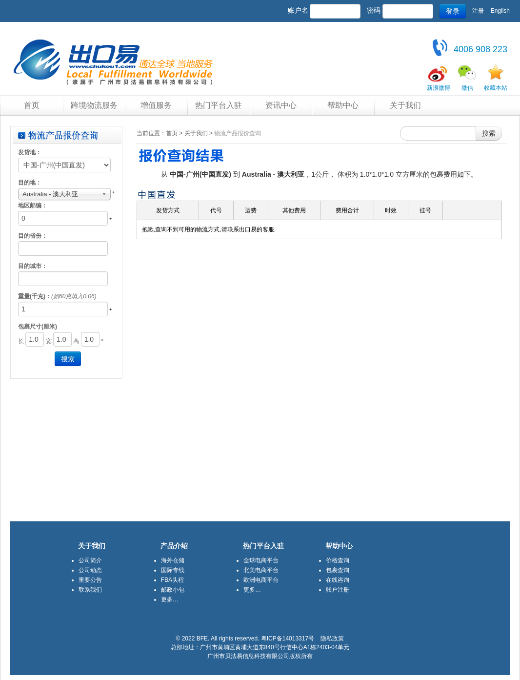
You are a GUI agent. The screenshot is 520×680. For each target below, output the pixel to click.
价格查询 (337, 560)
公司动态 (90, 570)
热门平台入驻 (218, 105)
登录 (453, 11)
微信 (467, 87)
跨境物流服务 (94, 105)
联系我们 (90, 589)
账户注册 (337, 589)
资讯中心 (281, 105)
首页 (32, 105)
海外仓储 (172, 560)
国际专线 (172, 570)
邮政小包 (172, 589)
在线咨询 (337, 580)
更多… (170, 599)
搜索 (489, 133)
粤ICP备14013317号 (287, 638)
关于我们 (405, 105)
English (500, 10)
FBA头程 (172, 580)
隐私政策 (332, 638)
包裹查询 (337, 570)
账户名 (298, 10)
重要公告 (90, 580)
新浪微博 (438, 87)
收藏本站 (495, 87)
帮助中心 (343, 105)
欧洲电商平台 (261, 580)
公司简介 (90, 560)
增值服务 (156, 105)
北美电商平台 (261, 570)
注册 (478, 10)
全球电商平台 (261, 560)
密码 (373, 10)
